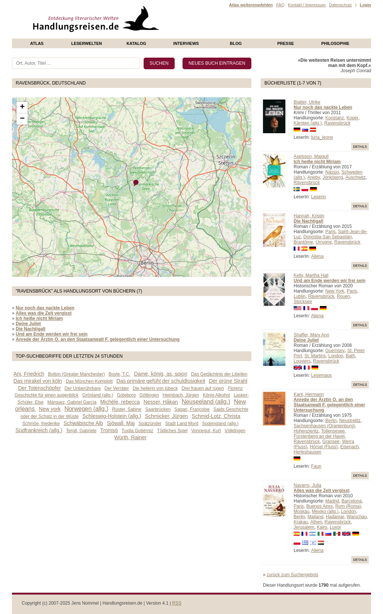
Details (360, 147)
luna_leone (322, 137)
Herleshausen (307, 452)
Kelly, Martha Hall (311, 275)
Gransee (331, 441)
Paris (330, 231)
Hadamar (335, 516)
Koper (352, 117)
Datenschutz (340, 5)
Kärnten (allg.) (308, 123)
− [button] (22, 119)
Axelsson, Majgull (311, 156)
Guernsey (335, 350)
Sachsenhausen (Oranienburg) (324, 425)
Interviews (186, 43)
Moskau (301, 511)
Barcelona (351, 501)
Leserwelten (86, 43)
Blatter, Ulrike (307, 102)
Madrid (332, 501)
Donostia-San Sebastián (327, 236)
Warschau (357, 516)
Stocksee (303, 301)
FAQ (280, 5)
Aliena (317, 256)
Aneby (313, 177)
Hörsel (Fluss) (324, 446)
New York (334, 291)
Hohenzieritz (306, 431)
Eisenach (349, 446)
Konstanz (334, 117)
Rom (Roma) (348, 506)
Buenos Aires (319, 506)
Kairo (322, 527)
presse (285, 43)
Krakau (301, 522)
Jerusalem (304, 527)
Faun (316, 466)
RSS (176, 603)
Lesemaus (321, 375)
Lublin (300, 296)
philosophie (335, 43)
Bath (350, 355)
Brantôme (303, 242)
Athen (316, 522)
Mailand (315, 516)
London (335, 355)
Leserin (318, 196)
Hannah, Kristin (309, 216)
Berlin (331, 420)
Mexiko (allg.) (325, 511)
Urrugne (324, 242)
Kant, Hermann (309, 394)
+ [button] (22, 107)
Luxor (335, 527)
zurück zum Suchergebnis (292, 574)
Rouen (343, 296)
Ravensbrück (337, 123)
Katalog (136, 43)
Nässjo (332, 172)
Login (365, 5)
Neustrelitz (350, 420)
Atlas (37, 43)
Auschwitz (356, 177)
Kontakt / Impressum (307, 5)
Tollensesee (332, 431)
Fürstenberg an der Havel (319, 436)
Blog (236, 43)
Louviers (302, 361)
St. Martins (315, 355)
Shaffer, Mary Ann (311, 334)
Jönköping (332, 177)
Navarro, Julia (307, 485)
